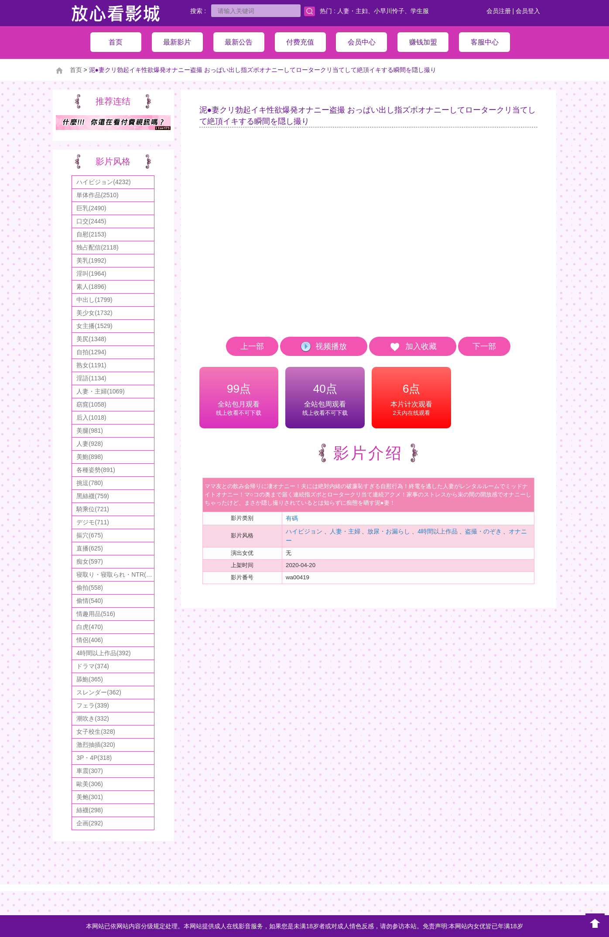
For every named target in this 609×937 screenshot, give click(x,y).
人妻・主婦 (345, 531)
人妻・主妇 (352, 10)
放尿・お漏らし (388, 531)
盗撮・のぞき (483, 531)
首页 (76, 69)
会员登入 (528, 10)
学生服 (420, 10)
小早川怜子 (389, 10)
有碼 (292, 518)
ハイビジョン (304, 531)
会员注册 (498, 10)
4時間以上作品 (437, 531)
